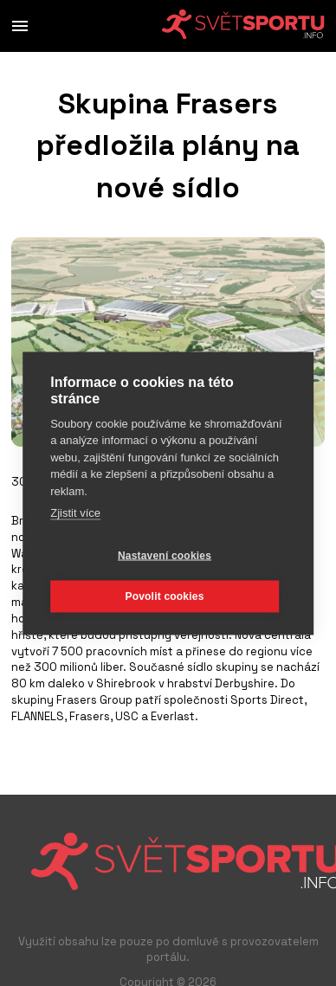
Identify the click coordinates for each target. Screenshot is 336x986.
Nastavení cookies (164, 555)
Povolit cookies (164, 596)
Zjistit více (75, 512)
